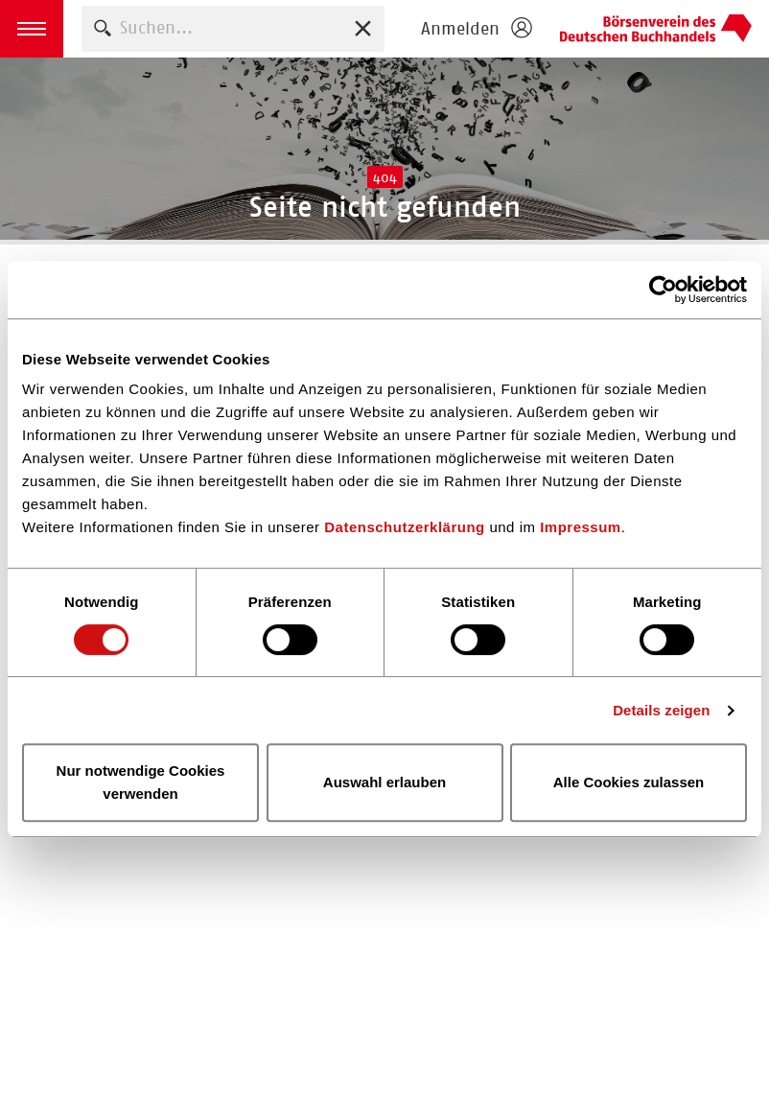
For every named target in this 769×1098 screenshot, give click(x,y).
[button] (31, 29)
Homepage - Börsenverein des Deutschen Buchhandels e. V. (656, 29)
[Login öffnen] (475, 28)
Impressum (580, 527)
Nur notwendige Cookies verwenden (141, 782)
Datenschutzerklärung (404, 527)
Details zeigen (661, 710)
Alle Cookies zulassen (629, 782)
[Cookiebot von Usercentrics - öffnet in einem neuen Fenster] (663, 289)
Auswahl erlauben (384, 782)
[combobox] (233, 28)
